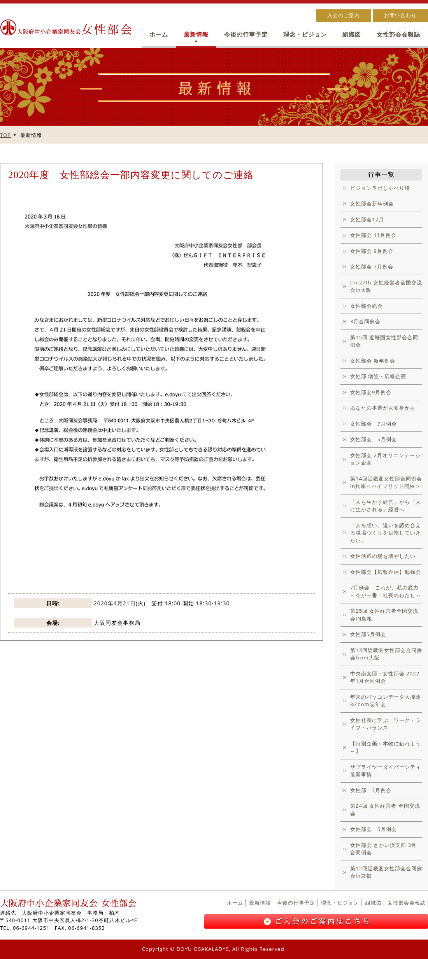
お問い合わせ (400, 15)
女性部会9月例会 (370, 392)
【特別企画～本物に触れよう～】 (385, 747)
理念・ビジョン (305, 34)
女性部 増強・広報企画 (378, 376)
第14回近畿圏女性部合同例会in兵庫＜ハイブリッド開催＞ (386, 482)
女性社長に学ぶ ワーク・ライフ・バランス (385, 724)
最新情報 (196, 34)
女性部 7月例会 (370, 790)
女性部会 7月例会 (371, 266)
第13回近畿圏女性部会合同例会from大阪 (386, 654)
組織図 (351, 34)
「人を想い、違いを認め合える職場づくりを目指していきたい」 (385, 533)
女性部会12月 (367, 219)
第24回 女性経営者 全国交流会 (385, 809)
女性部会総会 (366, 305)
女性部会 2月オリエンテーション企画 (385, 459)
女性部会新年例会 (372, 203)
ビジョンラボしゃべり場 (380, 187)
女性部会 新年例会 (372, 360)
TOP (5, 135)
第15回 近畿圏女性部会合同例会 (384, 341)
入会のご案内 (343, 15)
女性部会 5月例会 (373, 439)
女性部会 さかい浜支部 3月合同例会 (383, 849)
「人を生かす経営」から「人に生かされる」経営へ (385, 505)
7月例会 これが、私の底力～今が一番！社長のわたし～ (385, 591)
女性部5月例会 (368, 634)
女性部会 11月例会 (373, 234)
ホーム (158, 34)
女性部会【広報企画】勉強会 (385, 571)
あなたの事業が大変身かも (383, 407)
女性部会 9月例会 (371, 250)
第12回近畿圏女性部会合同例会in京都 (386, 872)
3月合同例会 (365, 321)
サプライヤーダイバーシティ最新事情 (385, 770)
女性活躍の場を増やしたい (383, 555)
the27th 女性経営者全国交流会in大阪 (386, 286)
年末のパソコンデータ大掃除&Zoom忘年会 (385, 700)
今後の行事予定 (246, 34)
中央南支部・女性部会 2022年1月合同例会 (384, 677)
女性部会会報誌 (398, 34)
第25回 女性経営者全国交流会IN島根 (384, 614)
